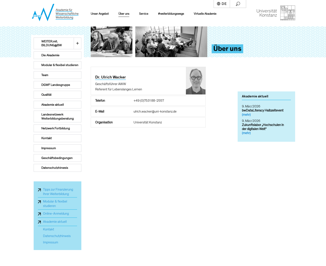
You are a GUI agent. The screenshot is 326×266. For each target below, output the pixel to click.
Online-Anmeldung (56, 213)
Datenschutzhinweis (57, 236)
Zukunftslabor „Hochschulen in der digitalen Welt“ (263, 127)
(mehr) (246, 114)
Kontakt (48, 229)
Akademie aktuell (55, 221)
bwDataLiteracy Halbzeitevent (262, 110)
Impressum (50, 242)
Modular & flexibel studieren (55, 203)
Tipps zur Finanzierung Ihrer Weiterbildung (58, 191)
